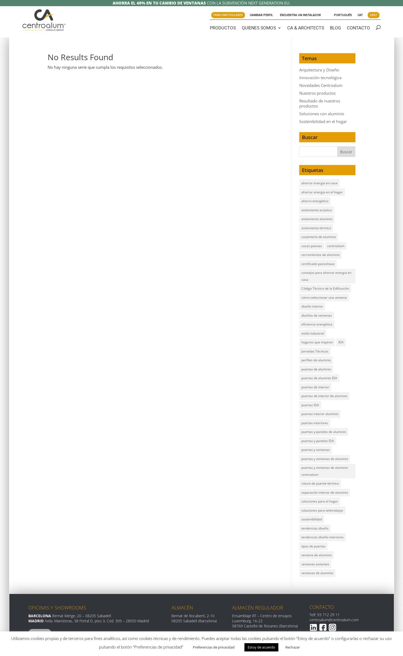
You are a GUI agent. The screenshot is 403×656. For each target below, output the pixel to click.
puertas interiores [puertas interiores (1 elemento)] (314, 423)
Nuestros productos (317, 93)
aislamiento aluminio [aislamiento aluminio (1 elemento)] (316, 219)
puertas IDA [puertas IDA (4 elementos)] (310, 405)
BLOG (335, 27)
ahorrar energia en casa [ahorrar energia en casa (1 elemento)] (319, 183)
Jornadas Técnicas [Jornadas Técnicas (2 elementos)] (314, 351)
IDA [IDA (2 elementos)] (341, 342)
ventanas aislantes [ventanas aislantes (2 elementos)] (315, 564)
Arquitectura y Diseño (319, 69)
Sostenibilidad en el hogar (323, 121)
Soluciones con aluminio (321, 113)
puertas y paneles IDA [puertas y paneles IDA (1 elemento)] (317, 441)
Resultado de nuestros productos (319, 103)
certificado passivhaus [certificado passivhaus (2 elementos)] (318, 264)
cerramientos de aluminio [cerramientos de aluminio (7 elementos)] (320, 254)
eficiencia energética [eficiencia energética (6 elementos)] (316, 324)
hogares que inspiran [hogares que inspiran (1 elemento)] (317, 342)
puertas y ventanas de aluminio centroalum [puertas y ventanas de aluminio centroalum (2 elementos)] (324, 471)
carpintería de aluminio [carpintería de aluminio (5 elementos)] (318, 237)
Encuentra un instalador (300, 15)
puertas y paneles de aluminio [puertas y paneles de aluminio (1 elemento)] (323, 431)
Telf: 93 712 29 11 (324, 614)
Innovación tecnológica (320, 77)
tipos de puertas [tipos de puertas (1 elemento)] (313, 546)
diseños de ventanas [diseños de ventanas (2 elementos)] (316, 315)
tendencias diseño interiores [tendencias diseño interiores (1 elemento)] (322, 537)
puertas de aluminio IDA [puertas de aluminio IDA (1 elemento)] (319, 378)
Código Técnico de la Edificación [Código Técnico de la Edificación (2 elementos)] (325, 288)
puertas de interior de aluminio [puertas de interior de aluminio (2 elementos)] (324, 396)
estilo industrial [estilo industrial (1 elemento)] (312, 333)
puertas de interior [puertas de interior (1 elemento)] (315, 387)
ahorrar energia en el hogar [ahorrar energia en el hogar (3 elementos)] (322, 192)
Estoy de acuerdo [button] (261, 647)
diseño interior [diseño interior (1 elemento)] (312, 306)
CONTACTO (358, 27)
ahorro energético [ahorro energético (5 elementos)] (314, 201)
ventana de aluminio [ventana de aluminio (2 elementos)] (316, 555)
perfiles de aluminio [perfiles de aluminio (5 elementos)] (316, 360)
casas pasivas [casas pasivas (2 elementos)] (311, 246)
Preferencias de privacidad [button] (214, 647)
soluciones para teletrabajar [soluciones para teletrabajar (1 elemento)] (322, 510)
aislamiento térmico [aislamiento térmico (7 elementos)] (316, 228)
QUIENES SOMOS (259, 27)
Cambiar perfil (261, 15)
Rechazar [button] (292, 647)
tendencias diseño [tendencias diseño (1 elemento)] (314, 528)
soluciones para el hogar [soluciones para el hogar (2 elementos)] (319, 501)
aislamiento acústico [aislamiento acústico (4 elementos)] (316, 210)
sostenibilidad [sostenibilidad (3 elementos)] (311, 519)
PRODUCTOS (223, 27)
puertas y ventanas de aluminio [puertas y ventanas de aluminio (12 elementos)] (324, 458)
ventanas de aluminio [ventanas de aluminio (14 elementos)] (317, 573)
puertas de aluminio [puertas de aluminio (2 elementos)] (316, 369)
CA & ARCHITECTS (305, 27)
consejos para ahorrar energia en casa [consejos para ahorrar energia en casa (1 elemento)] (326, 276)
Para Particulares (228, 15)
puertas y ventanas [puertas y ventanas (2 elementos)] (315, 449)
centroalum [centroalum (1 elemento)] (335, 246)
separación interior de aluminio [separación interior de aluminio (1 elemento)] (324, 492)
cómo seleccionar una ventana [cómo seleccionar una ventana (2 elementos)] (324, 297)
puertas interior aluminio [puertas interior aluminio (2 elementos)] (319, 414)
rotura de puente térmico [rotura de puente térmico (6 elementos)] (320, 483)
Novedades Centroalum (321, 85)
